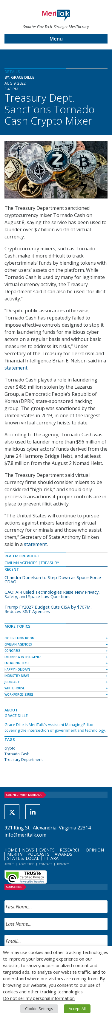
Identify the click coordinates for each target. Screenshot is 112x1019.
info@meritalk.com (25, 835)
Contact (45, 864)
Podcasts (38, 854)
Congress (12, 651)
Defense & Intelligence (22, 657)
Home (10, 850)
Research (70, 850)
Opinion (95, 850)
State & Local (23, 858)
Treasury (50, 562)
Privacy (63, 864)
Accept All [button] (77, 1008)
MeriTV (14, 854)
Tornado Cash (17, 753)
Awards (63, 854)
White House (14, 688)
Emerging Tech (16, 663)
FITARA (51, 858)
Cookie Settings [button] (39, 1008)
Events (47, 850)
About (9, 864)
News (28, 850)
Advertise (26, 864)
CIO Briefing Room (19, 638)
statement (15, 368)
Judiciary (11, 682)
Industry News (16, 676)
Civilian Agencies (21, 562)
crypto (10, 748)
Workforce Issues (18, 694)
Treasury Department (23, 759)
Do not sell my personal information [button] (39, 998)
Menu (56, 38)
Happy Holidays (17, 669)
